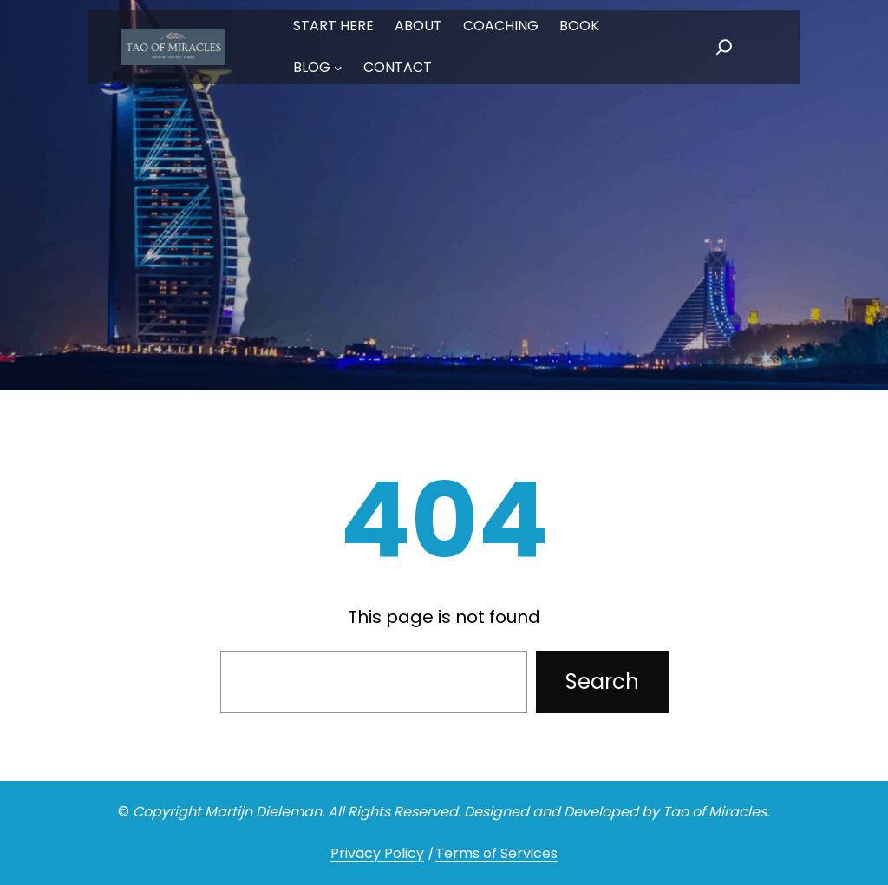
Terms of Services (496, 853)
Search (602, 681)
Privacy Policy (377, 853)
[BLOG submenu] (338, 67)
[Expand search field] (724, 46)
